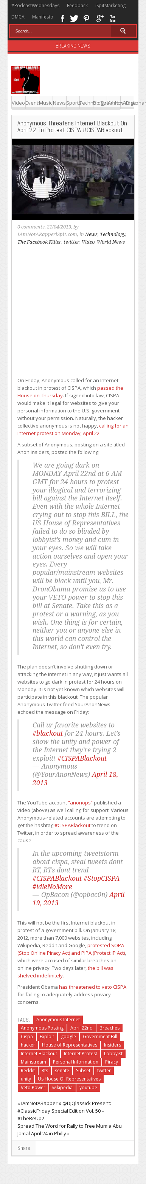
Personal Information (75, 1062)
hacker (28, 1045)
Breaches (109, 1028)
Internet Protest (80, 1053)
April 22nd (81, 1028)
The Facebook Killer (39, 242)
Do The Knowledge (100, 102)
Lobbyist (113, 1053)
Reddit (28, 1070)
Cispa (27, 1036)
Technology (86, 102)
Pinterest (87, 17)
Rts (45, 1070)
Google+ (100, 17)
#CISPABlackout (82, 758)
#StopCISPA (102, 878)
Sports (73, 102)
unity (26, 1079)
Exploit (47, 1036)
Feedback (77, 5)
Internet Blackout (39, 1053)
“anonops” (80, 802)
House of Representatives (69, 1045)
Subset (83, 1070)
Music (45, 102)
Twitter (74, 17)
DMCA (18, 17)
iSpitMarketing (110, 5)
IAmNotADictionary (114, 102)
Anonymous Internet (58, 1019)
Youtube (112, 17)
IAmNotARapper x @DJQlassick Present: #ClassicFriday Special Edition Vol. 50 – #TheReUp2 (64, 1111)
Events (32, 102)
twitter (71, 242)
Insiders (112, 1045)
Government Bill (100, 1036)
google (68, 1036)
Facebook (62, 17)
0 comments (31, 227)
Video (18, 102)
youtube (88, 1087)
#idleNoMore (52, 887)
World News (111, 242)
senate (62, 1070)
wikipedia (62, 1087)
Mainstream (33, 1062)
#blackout (48, 733)
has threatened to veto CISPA (92, 986)
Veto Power (33, 1087)
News (59, 102)
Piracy (111, 1062)
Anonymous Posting (42, 1028)
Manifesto (42, 17)
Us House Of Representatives (69, 1079)
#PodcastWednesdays (35, 5)
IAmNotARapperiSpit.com (47, 234)
